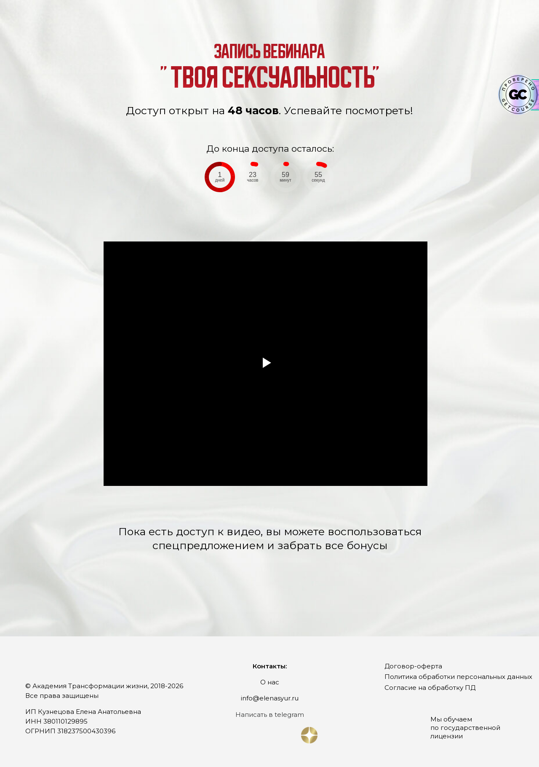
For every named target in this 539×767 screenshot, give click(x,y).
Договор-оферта (413, 666)
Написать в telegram (269, 715)
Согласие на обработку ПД (429, 688)
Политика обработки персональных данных (458, 677)
